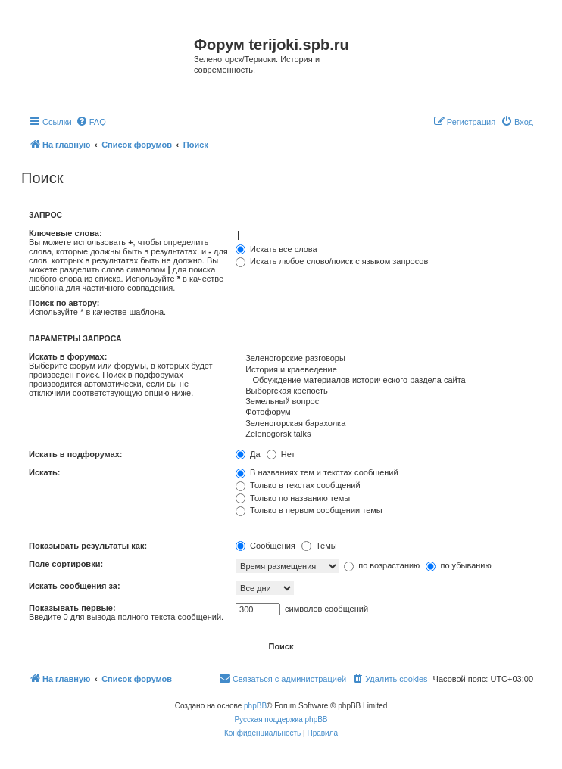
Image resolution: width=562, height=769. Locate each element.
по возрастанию (382, 565)
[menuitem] (91, 122)
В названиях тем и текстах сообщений (317, 472)
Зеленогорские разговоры (384, 358)
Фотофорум (384, 412)
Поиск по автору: (64, 302)
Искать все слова (276, 249)
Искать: (44, 472)
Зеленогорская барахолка (384, 424)
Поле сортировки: (66, 563)
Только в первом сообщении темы (309, 510)
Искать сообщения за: (74, 585)
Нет (281, 454)
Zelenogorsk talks (384, 434)
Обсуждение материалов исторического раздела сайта (384, 380)
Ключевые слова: (65, 233)
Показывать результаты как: (88, 545)
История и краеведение (384, 370)
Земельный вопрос (384, 402)
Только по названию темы (293, 498)
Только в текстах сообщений (298, 485)
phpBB (255, 706)
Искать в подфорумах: (76, 454)
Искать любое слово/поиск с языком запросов (332, 261)
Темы (319, 545)
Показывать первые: (72, 607)
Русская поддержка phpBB (280, 719)
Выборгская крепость (384, 391)
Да (248, 454)
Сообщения (265, 545)
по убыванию (458, 565)
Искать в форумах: (68, 356)
